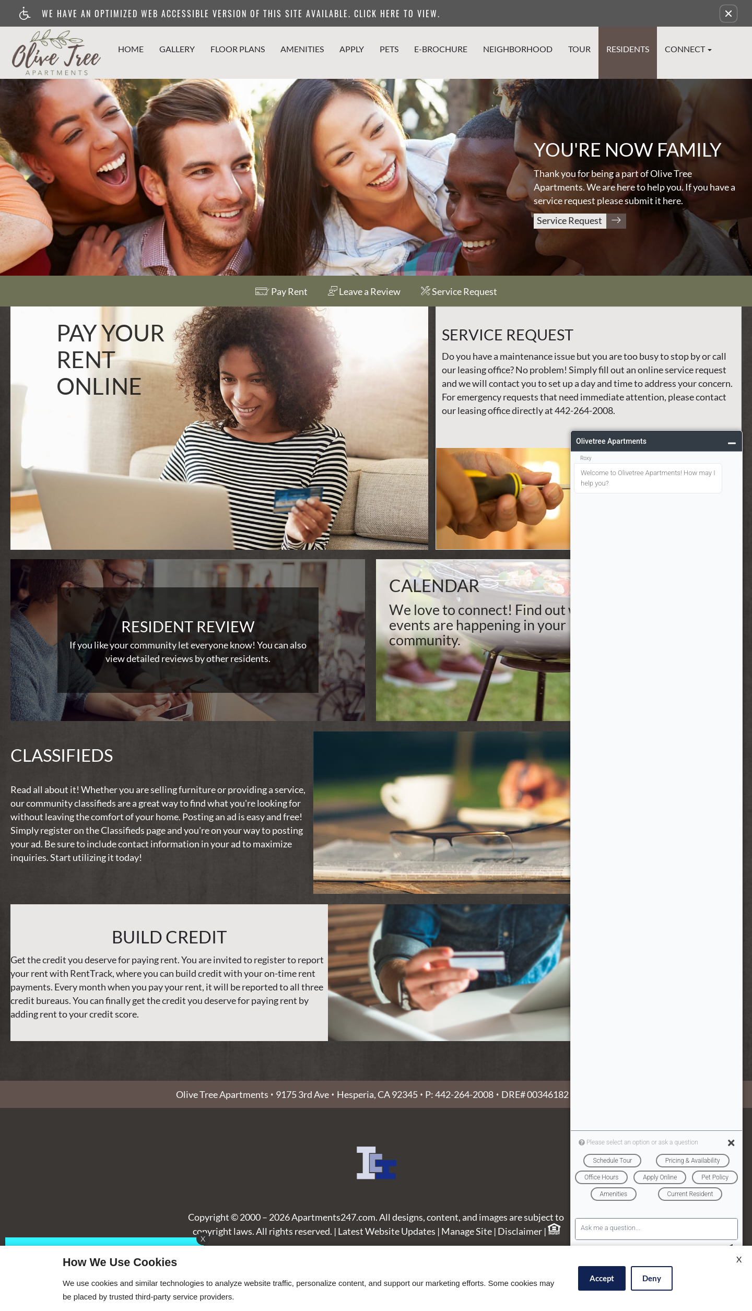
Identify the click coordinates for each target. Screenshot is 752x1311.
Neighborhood (518, 49)
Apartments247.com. (334, 1240)
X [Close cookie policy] (739, 1259)
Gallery (177, 49)
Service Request (581, 221)
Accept (602, 1278)
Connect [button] (688, 49)
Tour (579, 49)
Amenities (302, 49)
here (672, 201)
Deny (651, 1278)
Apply (351, 49)
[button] (728, 13)
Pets (389, 49)
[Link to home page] (56, 50)
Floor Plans (237, 49)
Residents (627, 49)
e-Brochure (440, 49)
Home (131, 49)
